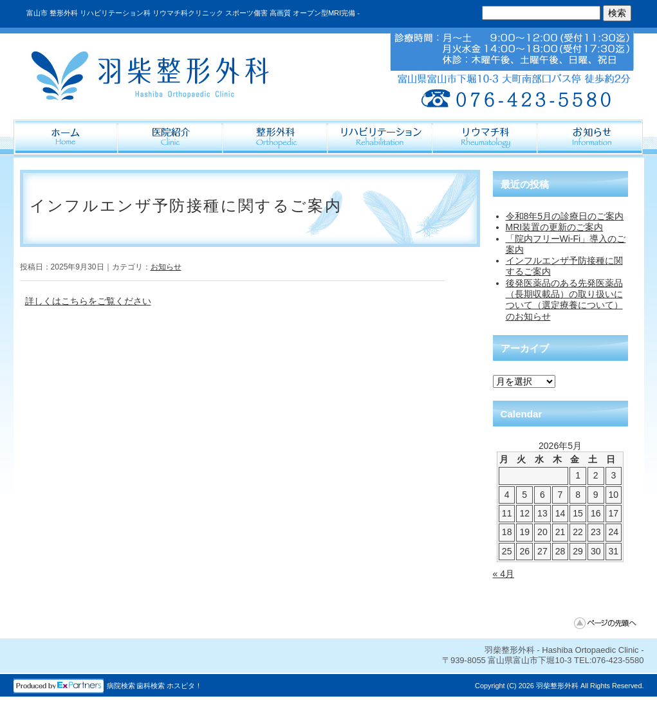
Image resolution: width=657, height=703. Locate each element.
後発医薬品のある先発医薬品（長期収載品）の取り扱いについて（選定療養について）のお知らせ (564, 300)
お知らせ (166, 266)
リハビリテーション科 (380, 138)
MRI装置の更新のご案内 (555, 227)
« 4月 (504, 574)
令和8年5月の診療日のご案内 (565, 216)
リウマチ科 (485, 138)
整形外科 (275, 138)
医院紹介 (170, 138)
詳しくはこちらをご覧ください (88, 301)
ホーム (66, 138)
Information (590, 138)
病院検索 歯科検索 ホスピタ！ (155, 685)
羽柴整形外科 (557, 685)
